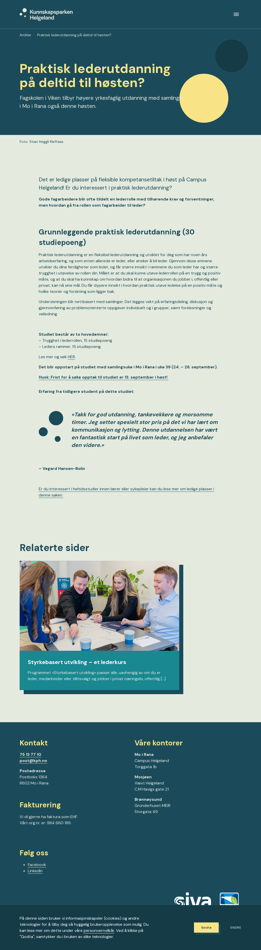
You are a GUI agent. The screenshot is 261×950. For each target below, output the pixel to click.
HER (71, 360)
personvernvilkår (99, 930)
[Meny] (236, 16)
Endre (235, 928)
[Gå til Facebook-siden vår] (22, 843)
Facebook (37, 868)
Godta (203, 927)
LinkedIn (35, 875)
